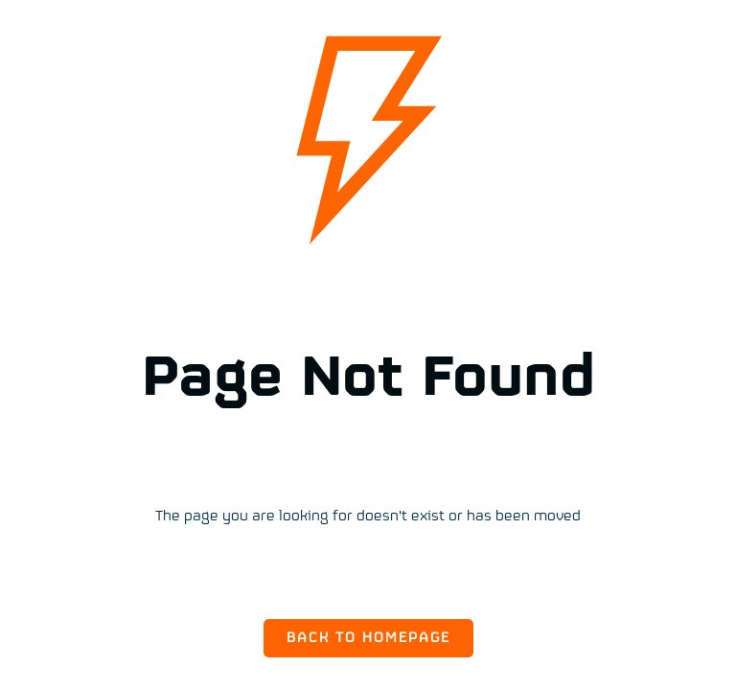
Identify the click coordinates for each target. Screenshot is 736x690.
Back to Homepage (368, 638)
